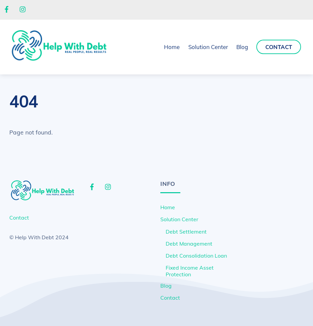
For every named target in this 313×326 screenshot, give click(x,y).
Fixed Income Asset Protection (190, 271)
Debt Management (189, 243)
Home (172, 46)
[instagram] (23, 8)
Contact (278, 46)
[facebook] (6, 8)
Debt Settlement (186, 231)
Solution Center (179, 219)
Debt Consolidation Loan (196, 255)
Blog (242, 46)
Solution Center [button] (208, 46)
